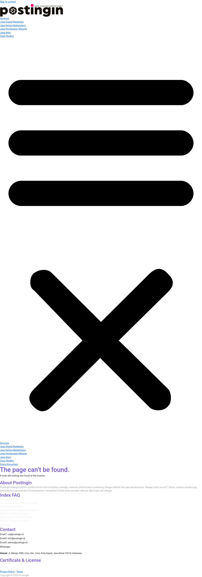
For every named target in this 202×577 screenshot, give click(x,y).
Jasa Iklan (5, 32)
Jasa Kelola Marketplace (13, 25)
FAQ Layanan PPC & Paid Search (16, 517)
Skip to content (8, 1)
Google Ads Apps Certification (146, 564)
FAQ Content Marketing (11, 506)
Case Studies (7, 36)
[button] (101, 239)
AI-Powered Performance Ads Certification (22, 564)
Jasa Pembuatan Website (13, 29)
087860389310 (21, 546)
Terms (19, 571)
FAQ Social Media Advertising (14, 513)
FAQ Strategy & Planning (12, 499)
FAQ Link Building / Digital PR (14, 520)
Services (4, 18)
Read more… (6, 525)
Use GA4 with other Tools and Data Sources (76, 568)
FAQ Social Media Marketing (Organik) (18, 510)
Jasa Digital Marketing (12, 21)
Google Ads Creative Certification (116, 568)
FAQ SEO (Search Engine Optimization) (19, 503)
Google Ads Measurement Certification (33, 568)
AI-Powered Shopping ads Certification (109, 564)
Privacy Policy (7, 571)
